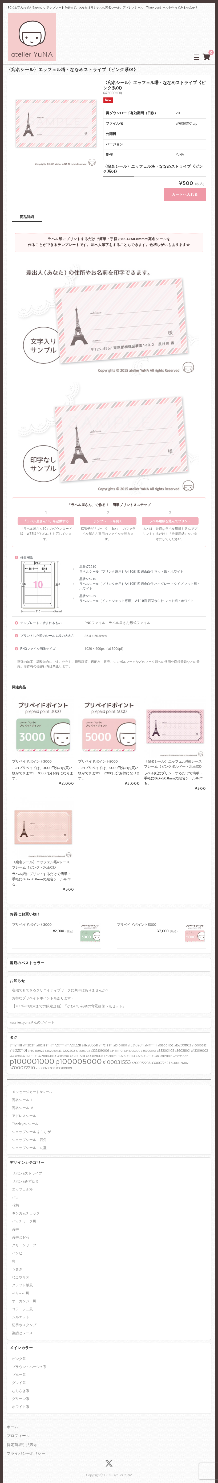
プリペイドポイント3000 (31, 919)
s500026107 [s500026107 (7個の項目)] (179, 1057)
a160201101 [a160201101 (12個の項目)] (18, 1045)
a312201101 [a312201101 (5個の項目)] (51, 1045)
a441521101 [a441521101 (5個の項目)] (16, 1051)
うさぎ (17, 1264)
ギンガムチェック (26, 1208)
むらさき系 (20, 1385)
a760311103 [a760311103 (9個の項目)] (128, 1051)
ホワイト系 (20, 1401)
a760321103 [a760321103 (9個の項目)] (146, 1051)
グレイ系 (19, 1377)
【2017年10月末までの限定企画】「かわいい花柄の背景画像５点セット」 (69, 1001)
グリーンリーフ (24, 1240)
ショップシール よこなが (31, 1126)
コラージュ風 (22, 1304)
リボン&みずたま (25, 1176)
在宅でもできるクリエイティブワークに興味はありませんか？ (60, 985)
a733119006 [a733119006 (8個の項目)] (94, 1051)
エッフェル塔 (22, 1184)
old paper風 (20, 1288)
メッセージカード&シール (32, 1086)
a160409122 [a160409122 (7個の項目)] (36, 1045)
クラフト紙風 (22, 1280)
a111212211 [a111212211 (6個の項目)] (29, 1040)
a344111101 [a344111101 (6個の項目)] (116, 1045)
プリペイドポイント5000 (136, 919)
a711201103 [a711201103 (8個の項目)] (30, 1051)
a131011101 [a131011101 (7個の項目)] (120, 1040)
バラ (15, 1192)
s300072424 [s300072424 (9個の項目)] (160, 1057)
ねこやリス (20, 1272)
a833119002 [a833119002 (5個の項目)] (180, 1051)
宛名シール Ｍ (23, 1102)
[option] (55, 124)
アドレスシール (24, 1110)
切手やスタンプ (24, 1320)
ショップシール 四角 (29, 1134)
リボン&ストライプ (27, 1168)
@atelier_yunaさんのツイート (32, 1017)
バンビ (17, 1248)
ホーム (12, 1421)
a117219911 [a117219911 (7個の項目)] (105, 1040)
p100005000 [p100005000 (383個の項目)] (78, 1056)
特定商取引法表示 (22, 1439)
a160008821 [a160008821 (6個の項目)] (200, 1040)
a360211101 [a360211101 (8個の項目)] (182, 1045)
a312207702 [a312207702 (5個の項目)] (83, 1045)
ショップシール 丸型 (29, 1142)
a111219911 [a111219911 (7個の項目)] (43, 1040)
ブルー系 (19, 1369)
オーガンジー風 (24, 1296)
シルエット (20, 1312)
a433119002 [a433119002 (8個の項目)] (199, 1045)
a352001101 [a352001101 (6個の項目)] (148, 1045)
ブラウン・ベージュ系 (29, 1361)
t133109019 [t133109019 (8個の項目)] (64, 1063)
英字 (15, 1224)
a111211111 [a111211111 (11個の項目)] (16, 1040)
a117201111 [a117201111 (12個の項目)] (57, 1040)
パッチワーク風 (24, 1216)
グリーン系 (20, 1393)
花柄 (15, 1200)
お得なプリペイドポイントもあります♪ (42, 993)
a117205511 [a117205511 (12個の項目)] (90, 1040)
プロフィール (18, 1430)
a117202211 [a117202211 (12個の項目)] (73, 1040)
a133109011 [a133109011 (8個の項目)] (136, 1040)
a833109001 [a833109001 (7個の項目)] (163, 1051)
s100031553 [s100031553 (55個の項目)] (117, 1057)
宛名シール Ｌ (23, 1094)
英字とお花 (20, 1232)
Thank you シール (25, 1118)
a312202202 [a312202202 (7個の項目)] (66, 1045)
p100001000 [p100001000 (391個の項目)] (32, 1056)
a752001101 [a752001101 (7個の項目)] (112, 1051)
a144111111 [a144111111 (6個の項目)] (150, 1040)
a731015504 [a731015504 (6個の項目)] (77, 1051)
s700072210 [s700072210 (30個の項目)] (22, 1062)
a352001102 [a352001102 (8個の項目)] (165, 1045)
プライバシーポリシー (26, 1448)
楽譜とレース (22, 1328)
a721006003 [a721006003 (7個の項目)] (47, 1051)
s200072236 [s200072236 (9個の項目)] (141, 1057)
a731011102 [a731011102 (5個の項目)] (63, 1051)
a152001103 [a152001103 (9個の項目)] (182, 1040)
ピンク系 (19, 1353)
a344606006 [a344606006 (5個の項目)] (132, 1045)
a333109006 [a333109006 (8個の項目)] (100, 1045)
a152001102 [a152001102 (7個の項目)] (165, 1040)
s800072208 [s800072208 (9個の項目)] (45, 1063)
